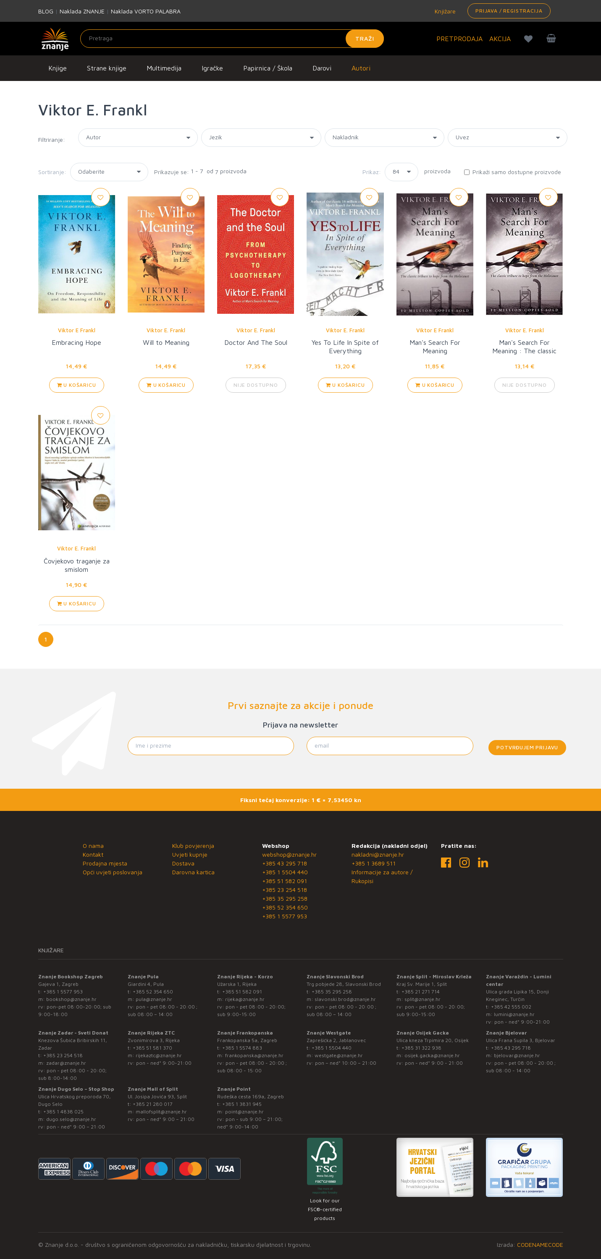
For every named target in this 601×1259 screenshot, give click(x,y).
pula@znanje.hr (154, 999)
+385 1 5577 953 (284, 916)
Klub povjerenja (193, 845)
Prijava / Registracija (508, 11)
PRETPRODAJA (459, 38)
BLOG (45, 11)
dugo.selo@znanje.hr (71, 1119)
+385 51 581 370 (152, 1048)
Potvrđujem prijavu (527, 747)
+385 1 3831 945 (242, 1104)
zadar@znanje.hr (66, 1063)
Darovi (321, 68)
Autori (361, 68)
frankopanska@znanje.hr (254, 1055)
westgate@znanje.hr (339, 1055)
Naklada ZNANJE (82, 11)
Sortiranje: (52, 171)
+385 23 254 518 (284, 889)
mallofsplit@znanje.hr (161, 1111)
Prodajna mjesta (105, 863)
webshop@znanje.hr (289, 854)
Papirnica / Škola (267, 68)
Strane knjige (106, 68)
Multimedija (164, 68)
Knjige (57, 68)
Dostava (183, 863)
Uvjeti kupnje (189, 854)
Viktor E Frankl (76, 330)
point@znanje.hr (244, 1111)
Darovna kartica (193, 872)
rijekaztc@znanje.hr (159, 1055)
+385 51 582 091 (284, 880)
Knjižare (444, 11)
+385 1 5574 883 (242, 1048)
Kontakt (93, 854)
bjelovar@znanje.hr (517, 1055)
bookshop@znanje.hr (71, 999)
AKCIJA (500, 38)
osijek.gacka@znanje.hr (432, 1055)
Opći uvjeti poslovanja (112, 872)
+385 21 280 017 (153, 1104)
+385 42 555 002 (511, 1007)
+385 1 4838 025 (63, 1111)
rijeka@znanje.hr (245, 999)
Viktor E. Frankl (166, 330)
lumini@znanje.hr (514, 1014)
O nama (93, 845)
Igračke (212, 68)
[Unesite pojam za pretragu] (232, 38)
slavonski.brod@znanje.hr (345, 999)
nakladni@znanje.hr (378, 854)
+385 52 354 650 (285, 907)
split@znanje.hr (422, 999)
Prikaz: (371, 171)
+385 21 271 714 (421, 991)
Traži (364, 38)
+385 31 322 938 (421, 1048)
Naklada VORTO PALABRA (146, 11)
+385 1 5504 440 (285, 872)
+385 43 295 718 (284, 863)
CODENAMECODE (540, 1244)
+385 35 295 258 (284, 898)
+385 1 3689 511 (374, 863)
